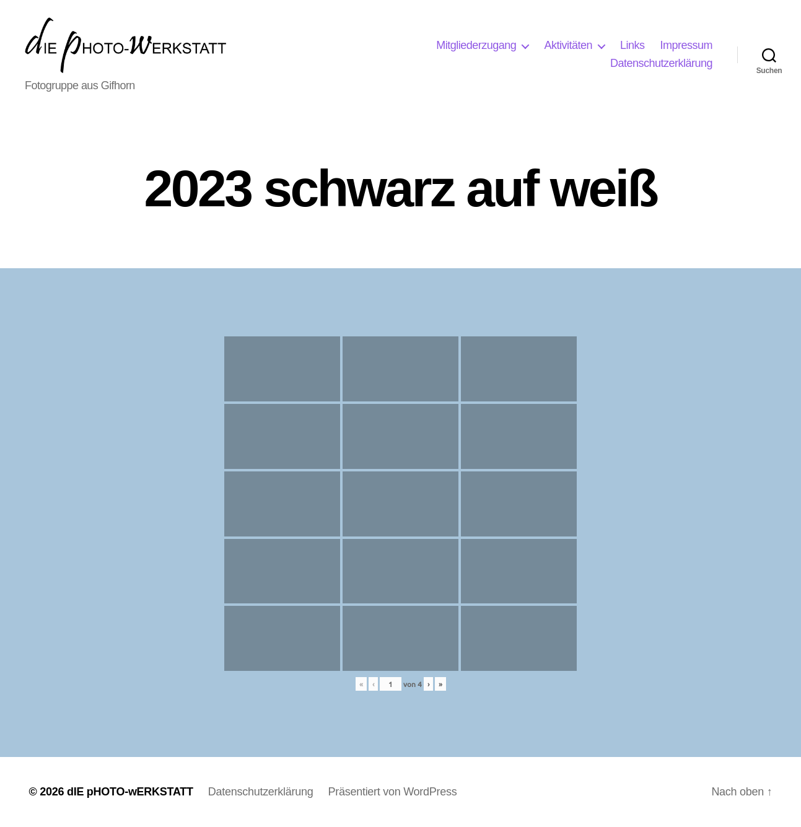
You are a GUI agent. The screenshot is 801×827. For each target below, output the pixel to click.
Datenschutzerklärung (661, 63)
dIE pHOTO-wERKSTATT (130, 791)
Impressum (686, 45)
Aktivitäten (568, 45)
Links (632, 45)
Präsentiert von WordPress (392, 791)
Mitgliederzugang (476, 45)
